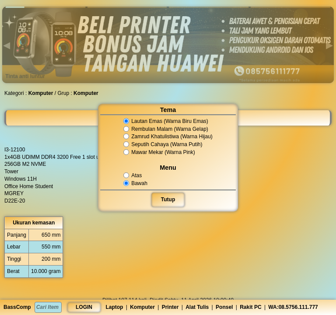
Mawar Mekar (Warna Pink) (159, 152)
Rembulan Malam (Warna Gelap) (166, 129)
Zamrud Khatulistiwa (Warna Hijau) (168, 137)
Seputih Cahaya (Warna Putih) (163, 144)
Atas (133, 175)
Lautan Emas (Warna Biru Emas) (166, 121)
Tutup (168, 199)
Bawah (136, 183)
